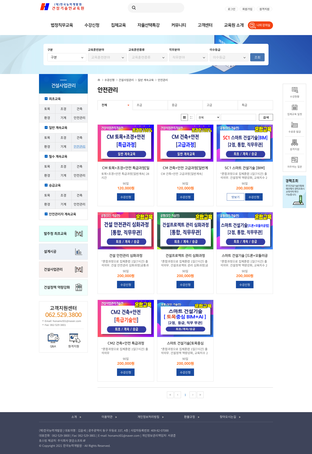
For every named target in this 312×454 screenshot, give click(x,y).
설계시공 (50, 252)
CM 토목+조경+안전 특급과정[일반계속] (125, 168)
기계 (63, 118)
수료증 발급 (294, 131)
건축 (79, 109)
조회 (257, 57)
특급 (244, 105)
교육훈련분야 (100, 57)
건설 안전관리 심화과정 (125, 256)
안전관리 (79, 118)
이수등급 (219, 57)
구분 (54, 57)
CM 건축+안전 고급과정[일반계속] (185, 168)
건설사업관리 (53, 270)
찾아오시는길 (228, 417)
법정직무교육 (62, 25)
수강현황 (294, 96)
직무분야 (178, 57)
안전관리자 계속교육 (62, 214)
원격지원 (73, 346)
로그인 (231, 9)
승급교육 (55, 185)
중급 (174, 105)
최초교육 (55, 99)
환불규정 (189, 417)
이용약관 (107, 417)
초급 (139, 105)
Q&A (53, 346)
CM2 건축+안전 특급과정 (126, 343)
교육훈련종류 (141, 57)
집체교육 (118, 25)
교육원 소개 (233, 25)
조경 (63, 109)
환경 (47, 118)
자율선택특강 (148, 25)
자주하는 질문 (294, 166)
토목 (47, 109)
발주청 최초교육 (55, 234)
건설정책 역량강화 (57, 287)
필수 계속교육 (58, 156)
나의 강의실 (263, 25)
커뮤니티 (178, 25)
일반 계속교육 (58, 128)
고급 (209, 105)
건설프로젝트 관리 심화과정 (185, 256)
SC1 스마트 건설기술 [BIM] (245, 168)
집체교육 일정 (294, 114)
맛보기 (235, 197)
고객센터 (205, 25)
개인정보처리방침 (148, 417)
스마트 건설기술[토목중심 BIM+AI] (185, 343)
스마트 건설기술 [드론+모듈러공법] (245, 256)
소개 (74, 417)
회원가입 (247, 9)
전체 (104, 105)
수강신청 (125, 197)
